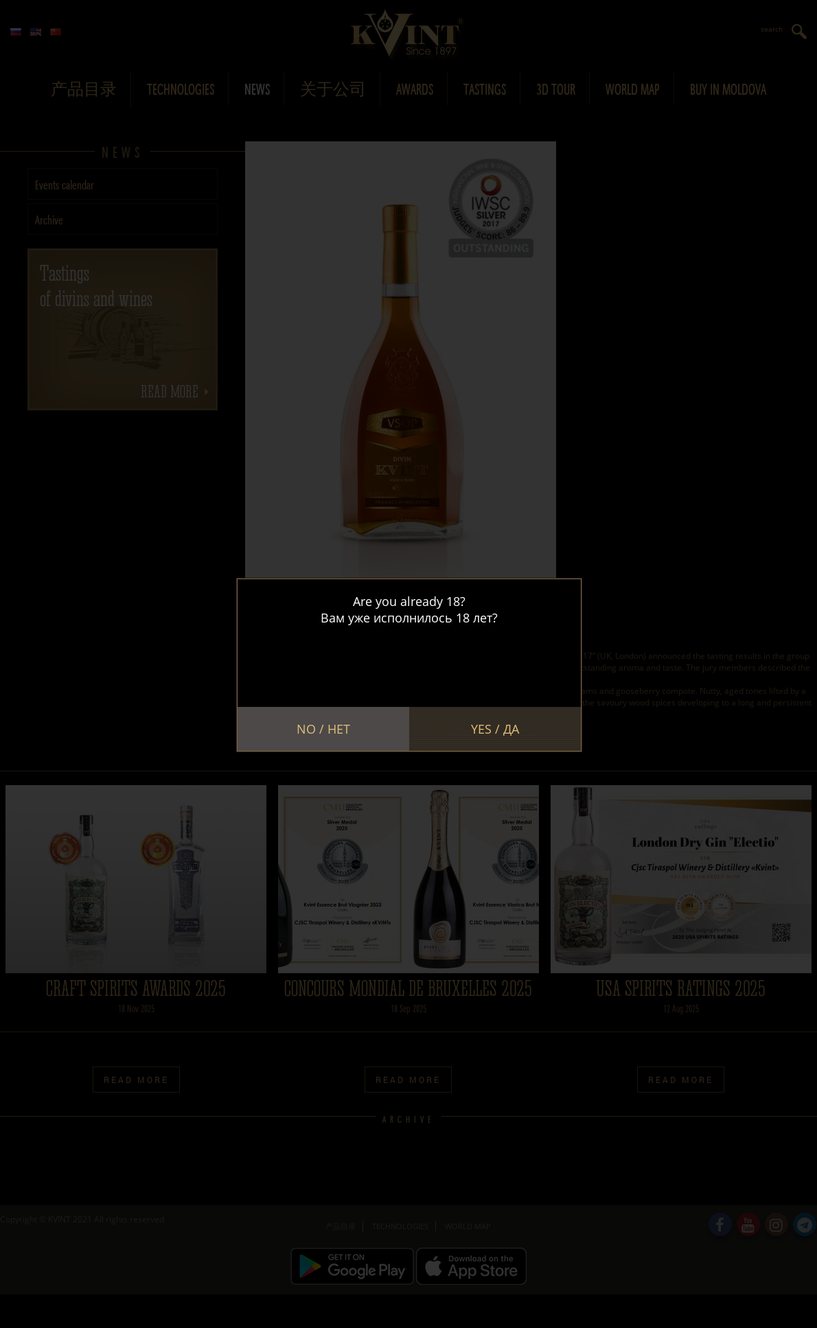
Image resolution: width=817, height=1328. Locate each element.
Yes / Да (495, 729)
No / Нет (323, 729)
